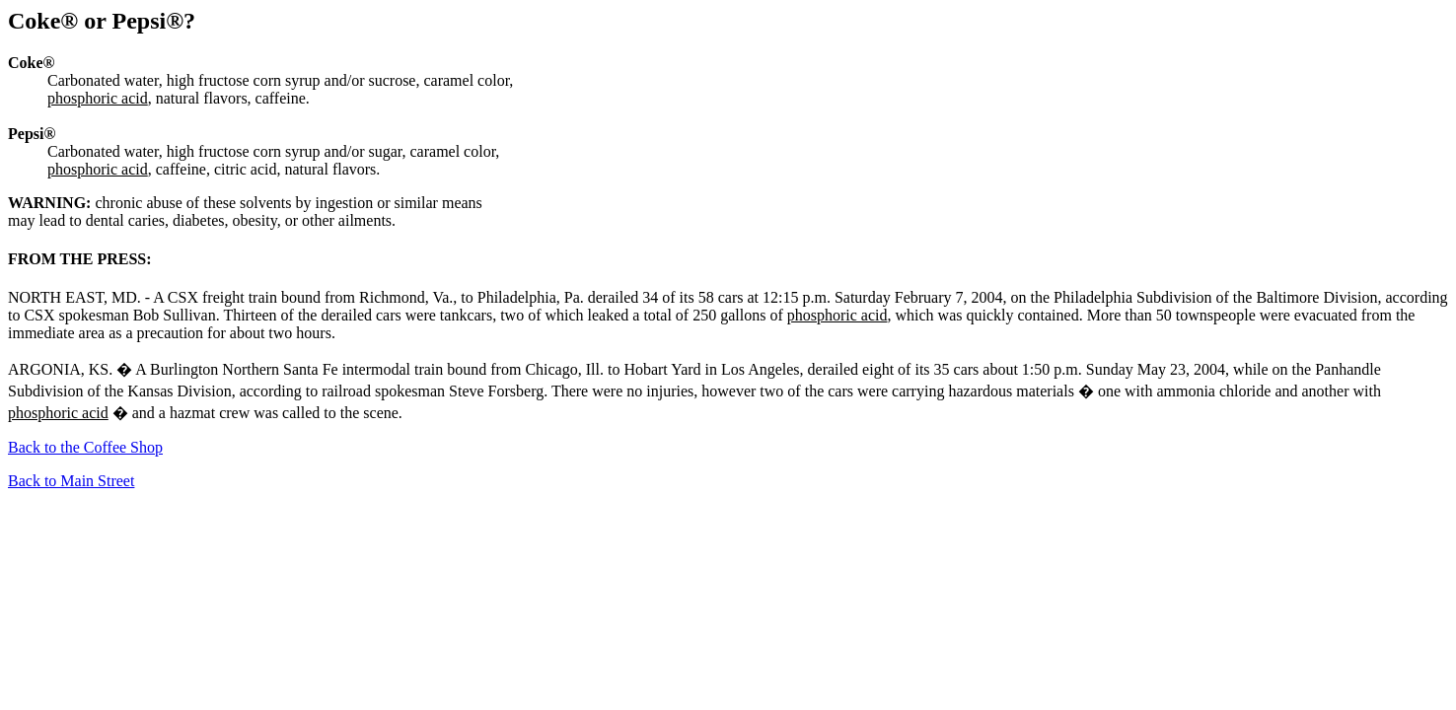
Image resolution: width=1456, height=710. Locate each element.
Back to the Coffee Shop (85, 447)
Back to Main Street (71, 480)
